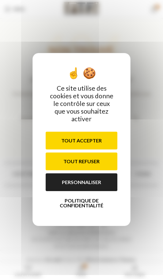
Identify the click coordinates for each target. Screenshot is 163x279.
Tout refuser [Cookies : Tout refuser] (81, 161)
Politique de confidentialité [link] (81, 203)
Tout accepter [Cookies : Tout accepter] (81, 140)
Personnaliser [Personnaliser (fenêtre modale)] (81, 182)
